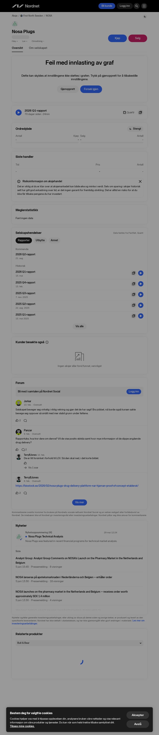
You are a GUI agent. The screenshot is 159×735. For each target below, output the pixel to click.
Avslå (137, 724)
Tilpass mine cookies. (22, 726)
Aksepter (138, 715)
